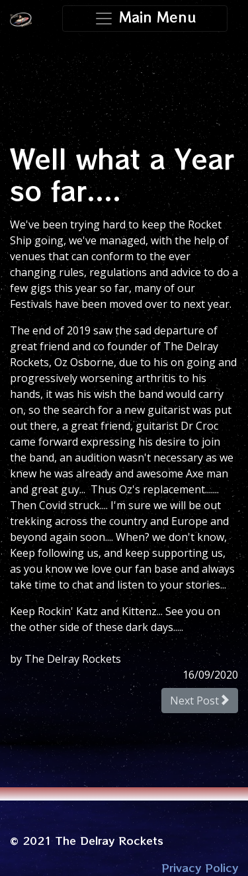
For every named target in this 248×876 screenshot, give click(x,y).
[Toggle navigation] (145, 18)
